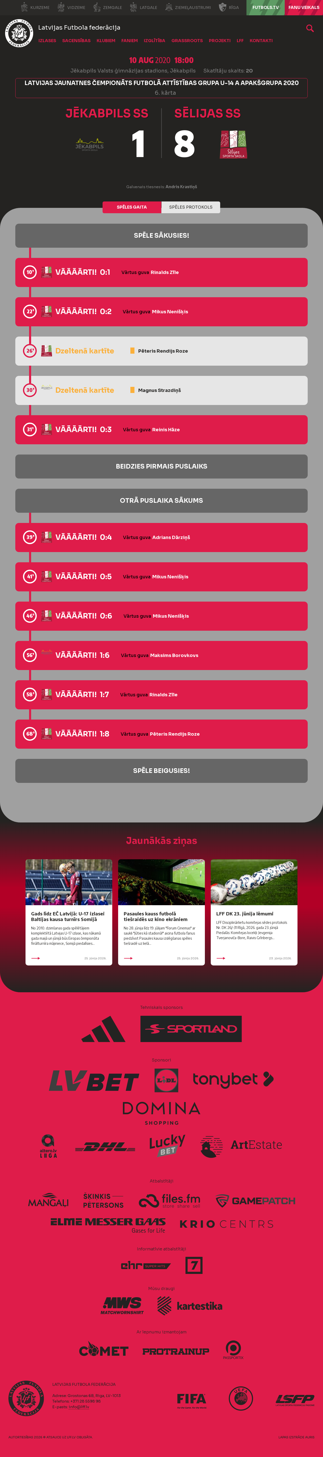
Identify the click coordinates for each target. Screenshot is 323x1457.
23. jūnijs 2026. (254, 958)
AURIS (310, 1437)
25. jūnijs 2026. (69, 958)
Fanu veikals (304, 7)
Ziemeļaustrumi (188, 7)
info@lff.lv (79, 1406)
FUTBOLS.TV (266, 7)
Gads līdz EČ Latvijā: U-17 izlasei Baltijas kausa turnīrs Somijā (68, 916)
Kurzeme (34, 7)
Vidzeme (71, 7)
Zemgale (107, 7)
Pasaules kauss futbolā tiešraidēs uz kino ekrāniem (156, 916)
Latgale (143, 7)
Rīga (229, 7)
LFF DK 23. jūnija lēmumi (245, 913)
